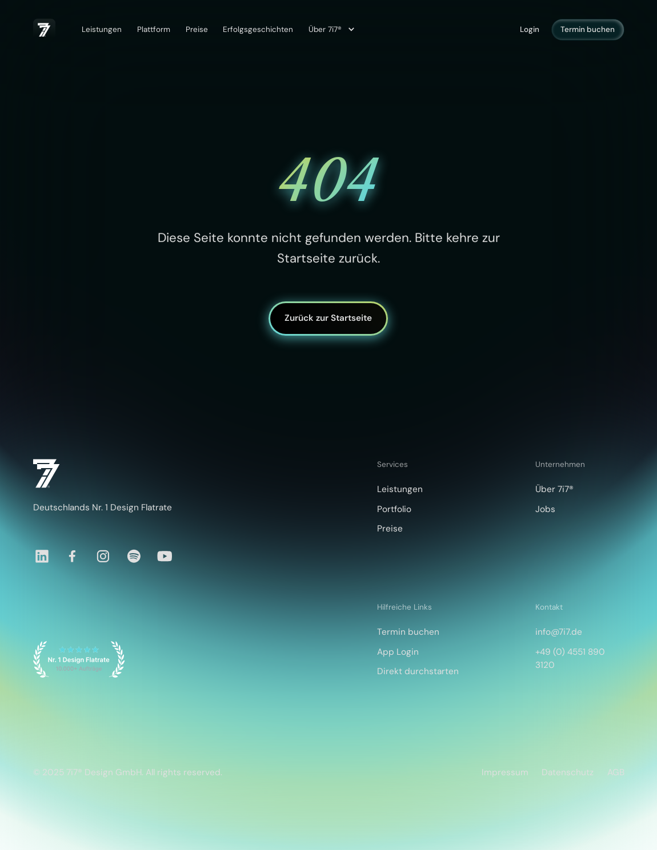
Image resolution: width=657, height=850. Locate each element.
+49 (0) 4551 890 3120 (570, 658)
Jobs (545, 509)
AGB (615, 772)
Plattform (153, 29)
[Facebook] (72, 556)
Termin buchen (587, 29)
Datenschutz (568, 772)
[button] (330, 29)
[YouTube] (165, 556)
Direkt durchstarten (418, 671)
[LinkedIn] (42, 556)
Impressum (505, 772)
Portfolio (394, 509)
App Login (398, 652)
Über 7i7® (554, 489)
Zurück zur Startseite (328, 318)
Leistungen (102, 29)
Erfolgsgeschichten (258, 29)
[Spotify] (134, 556)
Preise (197, 29)
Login (529, 29)
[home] (44, 29)
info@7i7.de (558, 632)
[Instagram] (103, 556)
